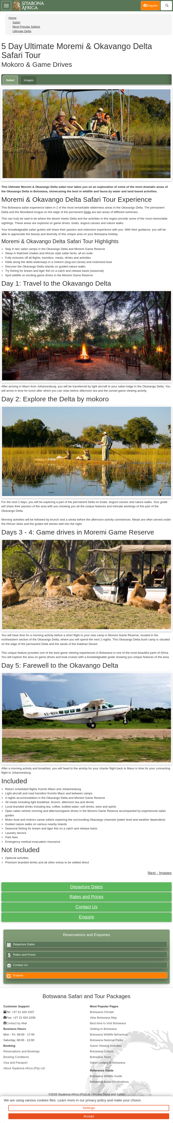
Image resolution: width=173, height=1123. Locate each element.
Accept (89, 1116)
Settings (89, 1108)
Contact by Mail (16, 1023)
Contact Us (86, 906)
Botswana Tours (100, 1057)
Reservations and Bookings (21, 1051)
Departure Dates (86, 886)
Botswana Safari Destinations (109, 1081)
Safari (16, 22)
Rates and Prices (86, 896)
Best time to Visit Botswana (108, 1023)
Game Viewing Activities (106, 1045)
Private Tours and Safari (109, 1094)
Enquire (86, 916)
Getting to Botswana (103, 1029)
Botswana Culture (101, 1051)
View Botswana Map (103, 1017)
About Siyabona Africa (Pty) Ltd (24, 1068)
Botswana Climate (102, 1012)
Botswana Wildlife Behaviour (108, 1034)
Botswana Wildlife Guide (106, 1076)
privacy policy (96, 1100)
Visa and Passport (15, 1062)
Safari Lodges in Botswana (107, 1062)
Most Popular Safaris (26, 26)
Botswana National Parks (106, 1040)
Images (29, 80)
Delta (87, 212)
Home (12, 18)
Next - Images (160, 873)
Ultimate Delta (21, 31)
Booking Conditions (16, 1057)
